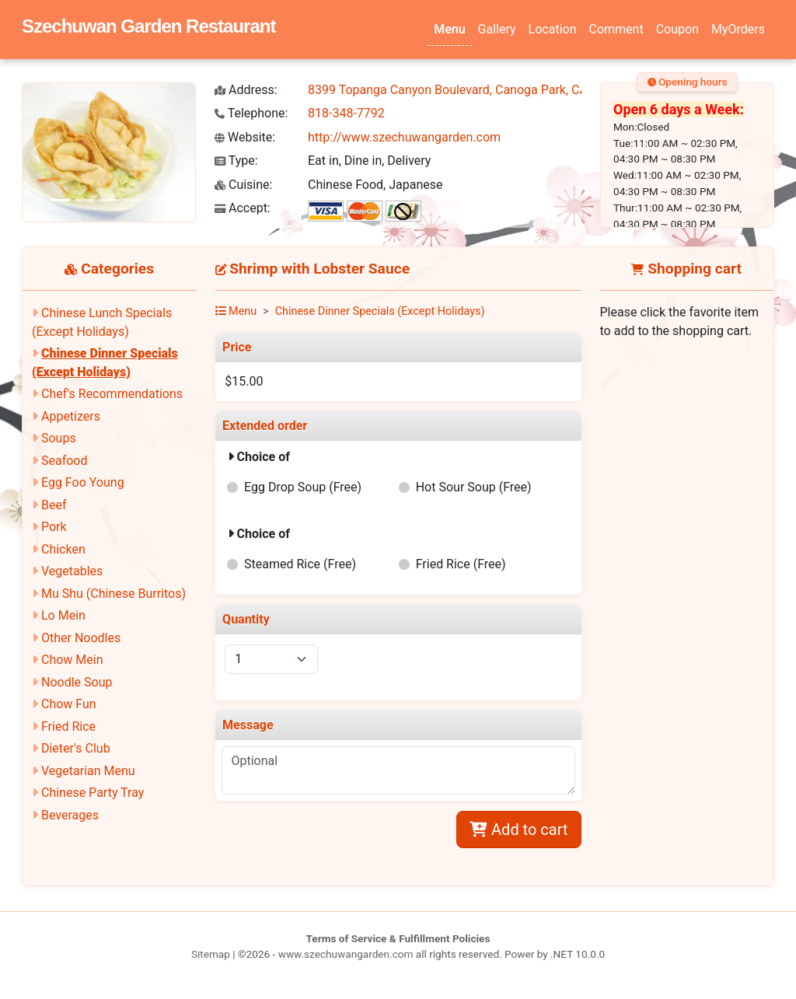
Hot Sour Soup (474, 487)
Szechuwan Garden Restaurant (148, 26)
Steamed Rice (300, 564)
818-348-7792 (346, 113)
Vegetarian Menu (88, 770)
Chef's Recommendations (112, 393)
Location (553, 29)
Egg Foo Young (82, 482)
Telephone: (251, 113)
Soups (58, 438)
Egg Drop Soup (302, 487)
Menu (449, 29)
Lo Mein (63, 615)
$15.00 (244, 381)
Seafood (64, 460)
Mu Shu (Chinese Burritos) (113, 593)
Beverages (70, 815)
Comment (616, 29)
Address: (246, 89)
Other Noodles (80, 637)
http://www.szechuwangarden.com (404, 137)
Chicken (63, 549)
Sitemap (210, 954)
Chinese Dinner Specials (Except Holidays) (380, 311)
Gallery (497, 29)
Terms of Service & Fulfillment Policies (398, 938)
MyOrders (738, 29)
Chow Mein (72, 659)
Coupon (677, 29)
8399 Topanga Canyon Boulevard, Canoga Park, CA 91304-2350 (482, 89)
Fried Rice (68, 726)
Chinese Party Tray (92, 792)
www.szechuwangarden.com (346, 954)
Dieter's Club (75, 748)
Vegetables (72, 571)
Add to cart (518, 829)
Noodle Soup (76, 682)
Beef (54, 505)
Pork (54, 526)
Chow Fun (68, 704)
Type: (236, 160)
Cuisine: (243, 184)
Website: (245, 137)
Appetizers (70, 416)
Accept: (243, 208)
